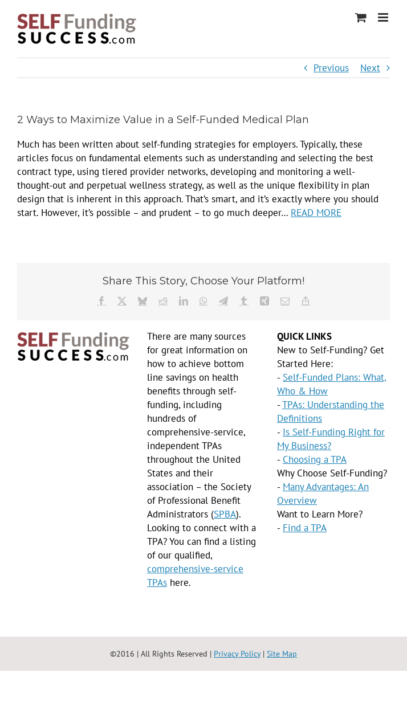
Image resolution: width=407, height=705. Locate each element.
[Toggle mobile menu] (384, 17)
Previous (331, 68)
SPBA (225, 514)
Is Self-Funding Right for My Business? (331, 439)
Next (370, 68)
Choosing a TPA (315, 459)
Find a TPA (305, 527)
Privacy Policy (237, 654)
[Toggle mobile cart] (361, 17)
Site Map (282, 654)
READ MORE (316, 212)
